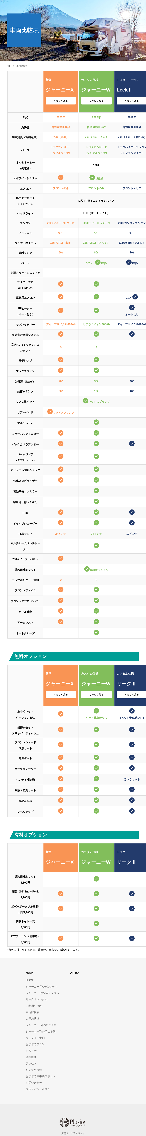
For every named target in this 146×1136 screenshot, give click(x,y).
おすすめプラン (35, 1044)
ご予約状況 (32, 1018)
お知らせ (31, 1050)
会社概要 (31, 1057)
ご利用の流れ (34, 1005)
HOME (30, 980)
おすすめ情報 (34, 1069)
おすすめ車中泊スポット (40, 1076)
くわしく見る (61, 100)
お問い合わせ (34, 1082)
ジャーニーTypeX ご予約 (41, 1031)
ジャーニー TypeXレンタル (42, 986)
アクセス (31, 1063)
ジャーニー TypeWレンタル (42, 993)
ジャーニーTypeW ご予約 (41, 1025)
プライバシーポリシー (39, 1089)
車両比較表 (32, 1012)
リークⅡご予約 (35, 1037)
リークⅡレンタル (36, 999)
